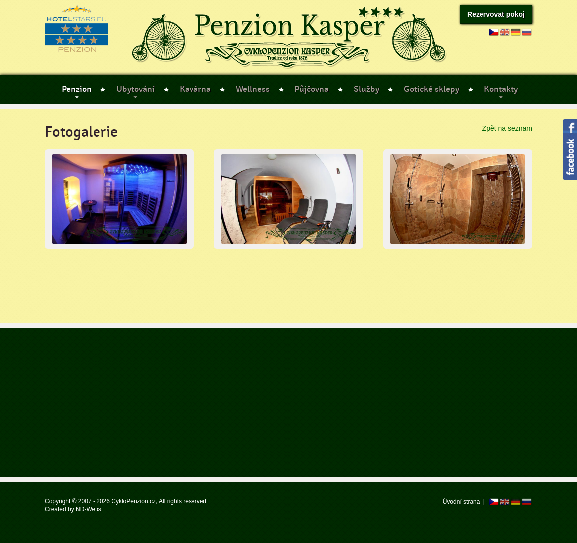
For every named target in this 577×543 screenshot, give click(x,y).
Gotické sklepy (431, 89)
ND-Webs (88, 509)
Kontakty (501, 89)
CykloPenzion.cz (133, 501)
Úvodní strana (461, 501)
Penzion (77, 89)
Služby (366, 89)
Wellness (253, 89)
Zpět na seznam (507, 128)
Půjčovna (311, 89)
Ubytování (135, 89)
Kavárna (195, 89)
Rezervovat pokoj (496, 14)
